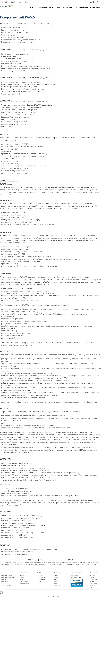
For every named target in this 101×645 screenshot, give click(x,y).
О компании (93, 573)
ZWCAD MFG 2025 (5, 579)
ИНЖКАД (22, 579)
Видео (55, 583)
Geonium (22, 577)
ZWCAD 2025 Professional (7, 577)
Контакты (92, 581)
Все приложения (24, 583)
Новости (92, 577)
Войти (98, 2)
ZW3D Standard (41, 577)
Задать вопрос (57, 585)
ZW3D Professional (41, 579)
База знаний (57, 577)
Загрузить (56, 575)
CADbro (39, 581)
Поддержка (57, 573)
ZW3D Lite (39, 575)
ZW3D (39, 573)
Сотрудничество (81, 7)
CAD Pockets (4, 583)
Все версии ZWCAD (6, 585)
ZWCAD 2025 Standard (6, 575)
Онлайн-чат (57, 587)
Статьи (55, 579)
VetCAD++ (22, 575)
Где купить (92, 575)
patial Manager (24, 581)
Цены (58, 7)
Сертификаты (93, 583)
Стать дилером (74, 575)
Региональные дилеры (76, 577)
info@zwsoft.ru (23, 2)
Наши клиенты (93, 579)
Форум (55, 581)
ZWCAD (3, 573)
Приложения (24, 573)
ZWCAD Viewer (4, 581)
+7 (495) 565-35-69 (8, 2)
